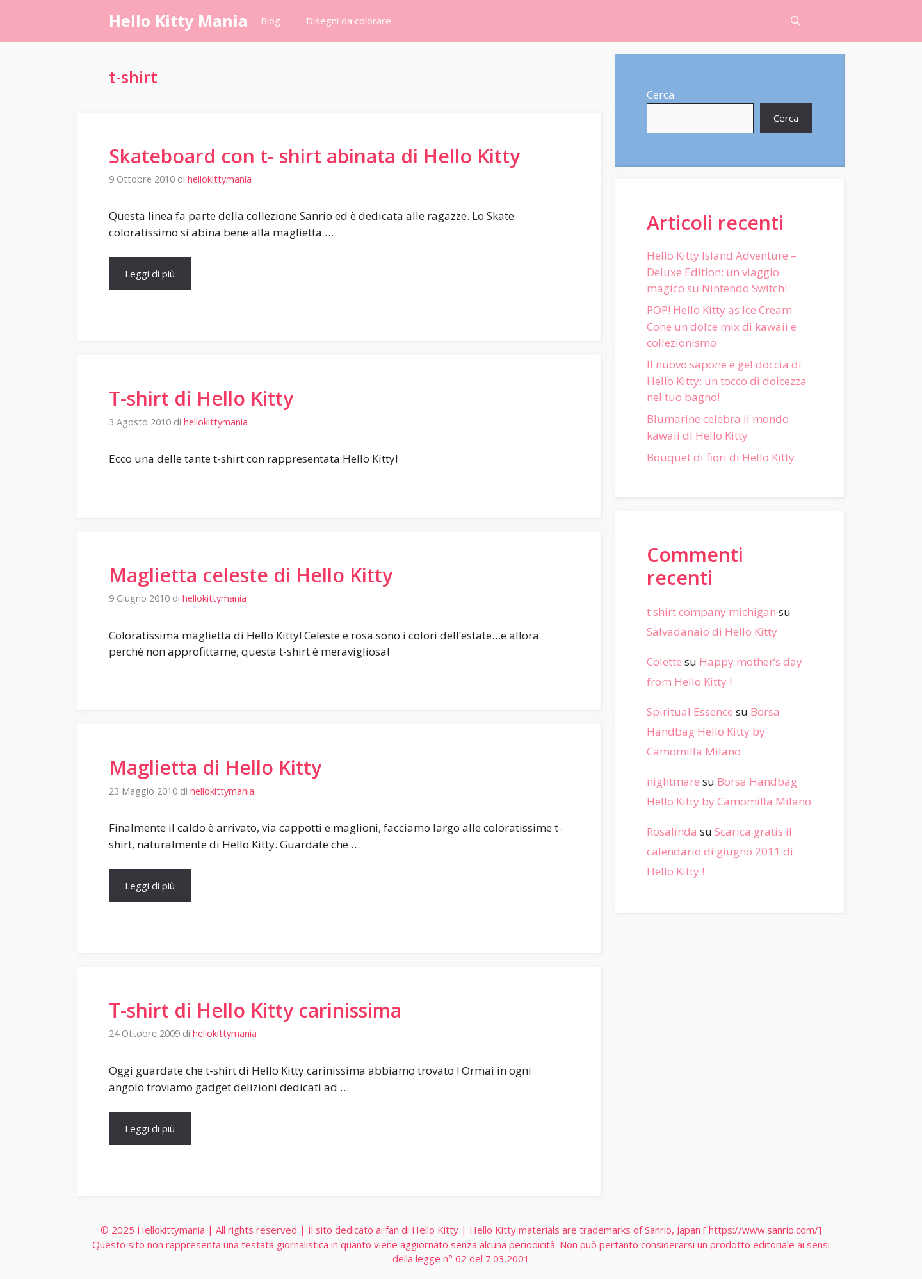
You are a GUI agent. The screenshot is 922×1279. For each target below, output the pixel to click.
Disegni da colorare (348, 20)
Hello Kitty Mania (178, 20)
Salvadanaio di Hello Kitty (712, 631)
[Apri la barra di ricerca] (795, 21)
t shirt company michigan (711, 611)
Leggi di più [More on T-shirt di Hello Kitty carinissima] (150, 1128)
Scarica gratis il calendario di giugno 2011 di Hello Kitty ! (720, 851)
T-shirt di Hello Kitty (201, 398)
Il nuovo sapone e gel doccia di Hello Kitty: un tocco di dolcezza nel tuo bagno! (727, 380)
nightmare (673, 781)
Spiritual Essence (690, 711)
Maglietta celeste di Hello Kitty (250, 575)
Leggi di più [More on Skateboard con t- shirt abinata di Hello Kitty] (150, 273)
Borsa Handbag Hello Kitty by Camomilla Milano (713, 731)
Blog (270, 20)
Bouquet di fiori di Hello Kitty (721, 457)
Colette (664, 661)
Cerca (661, 94)
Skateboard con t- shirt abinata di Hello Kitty (314, 156)
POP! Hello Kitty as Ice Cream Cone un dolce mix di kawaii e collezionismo (722, 326)
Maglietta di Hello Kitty (215, 767)
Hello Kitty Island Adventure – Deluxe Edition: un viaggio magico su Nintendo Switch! (722, 271)
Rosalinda (672, 831)
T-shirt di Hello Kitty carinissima (255, 1010)
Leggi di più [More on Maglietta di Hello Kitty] (150, 885)
